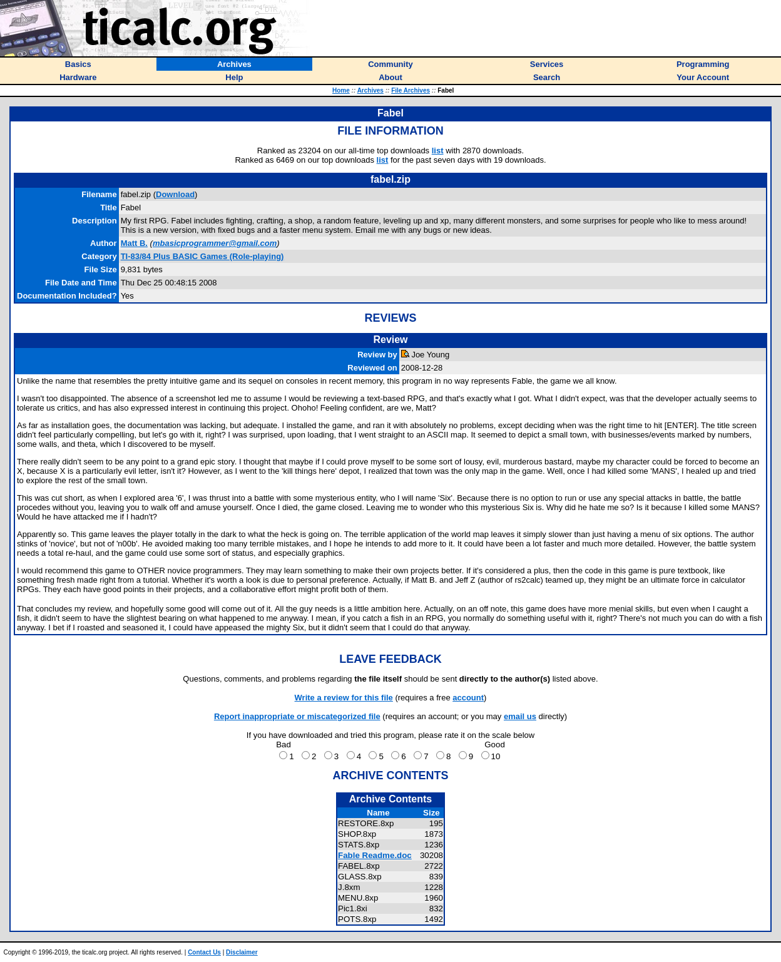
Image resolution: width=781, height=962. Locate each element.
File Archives (410, 90)
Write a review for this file (344, 697)
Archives (370, 90)
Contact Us (204, 952)
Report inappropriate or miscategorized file (297, 716)
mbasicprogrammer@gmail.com (215, 243)
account (468, 697)
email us (520, 716)
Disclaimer (242, 952)
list (438, 150)
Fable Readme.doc (375, 855)
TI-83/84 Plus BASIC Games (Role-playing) (202, 256)
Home (341, 90)
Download (175, 194)
